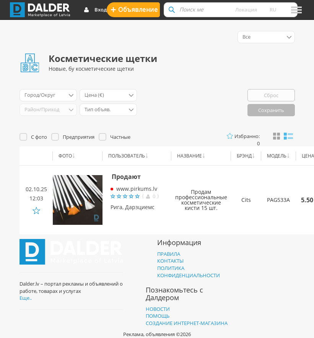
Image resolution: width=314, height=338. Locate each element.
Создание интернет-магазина (187, 323)
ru (273, 9)
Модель (276, 156)
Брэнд (244, 156)
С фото (39, 136)
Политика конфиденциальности (188, 272)
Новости (158, 309)
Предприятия (78, 136)
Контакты (170, 260)
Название (189, 156)
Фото (65, 156)
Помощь (157, 315)
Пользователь (126, 156)
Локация (246, 9)
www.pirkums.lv (136, 188)
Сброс (271, 95)
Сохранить (271, 110)
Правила (168, 253)
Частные (120, 136)
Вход (95, 10)
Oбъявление (134, 9)
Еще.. (26, 297)
